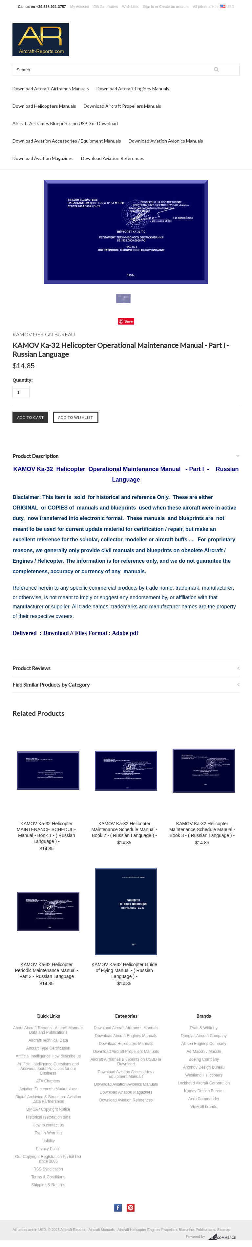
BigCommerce (224, 1236)
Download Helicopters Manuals (44, 106)
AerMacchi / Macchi (204, 1051)
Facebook (118, 1208)
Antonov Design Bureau (204, 1067)
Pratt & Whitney (203, 1028)
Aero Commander (204, 1099)
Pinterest (131, 1208)
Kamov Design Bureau (203, 1091)
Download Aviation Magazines (43, 158)
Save (128, 321)
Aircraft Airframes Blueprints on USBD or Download (65, 123)
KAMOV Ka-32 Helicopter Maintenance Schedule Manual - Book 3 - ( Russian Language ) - (202, 829)
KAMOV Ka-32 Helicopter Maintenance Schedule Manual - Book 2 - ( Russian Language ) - (125, 829)
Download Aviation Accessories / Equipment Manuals (66, 141)
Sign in (148, 7)
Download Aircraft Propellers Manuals (122, 106)
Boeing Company (204, 1059)
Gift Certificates (105, 7)
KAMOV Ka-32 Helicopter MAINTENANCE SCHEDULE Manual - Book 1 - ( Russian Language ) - (46, 832)
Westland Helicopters (203, 1075)
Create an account (174, 7)
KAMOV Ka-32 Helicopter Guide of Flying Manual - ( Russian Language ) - (124, 970)
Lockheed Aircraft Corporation (204, 1083)
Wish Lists (130, 7)
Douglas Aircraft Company (203, 1035)
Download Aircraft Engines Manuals (132, 88)
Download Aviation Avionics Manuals (166, 141)
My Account (79, 7)
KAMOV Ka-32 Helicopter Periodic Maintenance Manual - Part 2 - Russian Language (46, 970)
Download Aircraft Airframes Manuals (50, 88)
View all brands (203, 1106)
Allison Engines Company (203, 1043)
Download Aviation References (112, 158)
